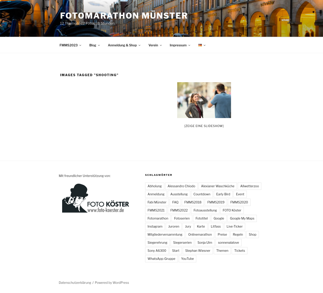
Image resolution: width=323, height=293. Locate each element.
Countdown (202, 194)
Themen (222, 250)
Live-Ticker (235, 226)
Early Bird (223, 194)
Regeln (238, 234)
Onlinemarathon (200, 234)
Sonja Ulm (204, 242)
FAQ (175, 202)
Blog (94, 45)
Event (240, 194)
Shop (252, 234)
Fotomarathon (158, 218)
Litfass (216, 226)
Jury (188, 226)
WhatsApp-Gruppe (161, 259)
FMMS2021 (156, 210)
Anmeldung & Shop (124, 45)
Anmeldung (156, 194)
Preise (222, 234)
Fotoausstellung (205, 210)
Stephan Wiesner (197, 250)
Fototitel (202, 218)
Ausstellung (179, 194)
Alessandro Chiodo (181, 186)
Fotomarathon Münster (124, 16)
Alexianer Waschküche (217, 186)
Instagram (155, 226)
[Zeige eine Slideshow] (204, 126)
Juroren (173, 226)
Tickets (239, 250)
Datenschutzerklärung (75, 282)
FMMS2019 (216, 202)
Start (175, 250)
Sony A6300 (157, 250)
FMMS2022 (179, 210)
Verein (155, 45)
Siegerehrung (157, 242)
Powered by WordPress (112, 282)
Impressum (180, 45)
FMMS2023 (71, 45)
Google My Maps (242, 218)
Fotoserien (182, 218)
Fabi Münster (157, 202)
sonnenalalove (228, 242)
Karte (201, 226)
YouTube (187, 259)
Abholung (155, 186)
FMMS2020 (239, 202)
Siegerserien (182, 242)
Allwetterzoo (249, 186)
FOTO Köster (232, 210)
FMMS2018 (193, 202)
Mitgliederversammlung (165, 234)
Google (219, 218)
